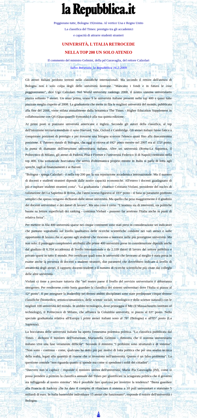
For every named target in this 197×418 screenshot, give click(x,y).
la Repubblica (102, 68)
